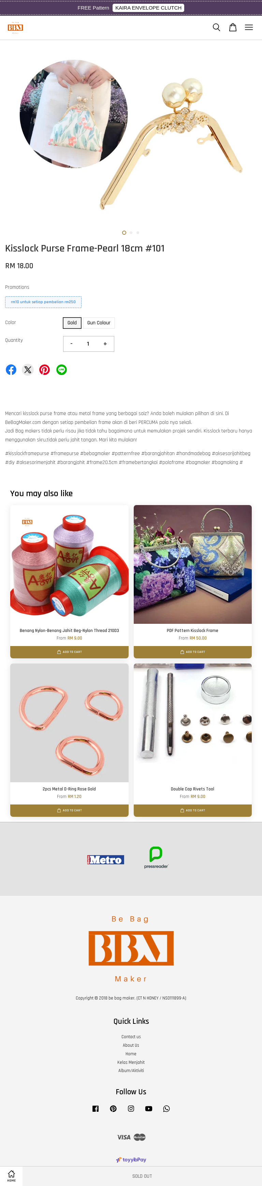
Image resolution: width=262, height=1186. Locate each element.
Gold (72, 323)
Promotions (17, 287)
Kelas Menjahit (131, 1062)
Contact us (131, 1037)
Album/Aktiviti (131, 1070)
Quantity (14, 340)
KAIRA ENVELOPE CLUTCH (148, 8)
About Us (131, 1045)
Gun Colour (99, 323)
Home (131, 1054)
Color (10, 322)
